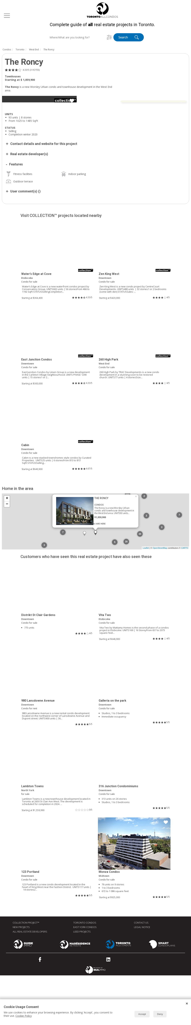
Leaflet (146, 597)
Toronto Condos (84, 972)
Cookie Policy (23, 1016)
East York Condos (85, 976)
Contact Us (141, 972)
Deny (160, 1014)
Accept (142, 1014)
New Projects (21, 976)
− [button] (7, 554)
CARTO (184, 597)
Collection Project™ (26, 972)
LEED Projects (82, 981)
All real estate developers (30, 981)
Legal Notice (142, 976)
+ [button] (7, 548)
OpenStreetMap (160, 597)
